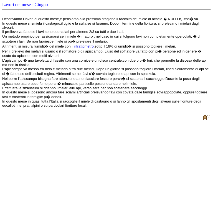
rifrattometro (84, 46)
